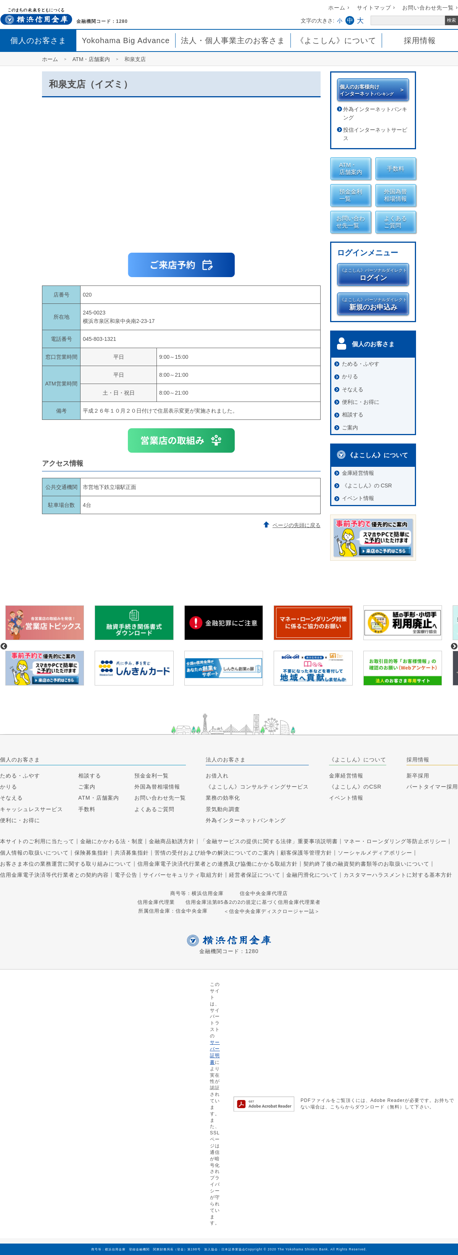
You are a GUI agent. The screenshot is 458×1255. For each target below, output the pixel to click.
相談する (89, 776)
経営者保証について (255, 875)
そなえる (11, 798)
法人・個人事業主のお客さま (233, 40)
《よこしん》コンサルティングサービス (257, 787)
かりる (8, 787)
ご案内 (86, 787)
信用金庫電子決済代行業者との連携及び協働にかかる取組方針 (217, 864)
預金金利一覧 (151, 776)
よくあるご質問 (154, 809)
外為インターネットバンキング (375, 113)
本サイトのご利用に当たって (37, 842)
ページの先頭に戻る (297, 525)
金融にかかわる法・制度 (111, 842)
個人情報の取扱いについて (34, 853)
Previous (4, 646)
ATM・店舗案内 (98, 798)
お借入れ (217, 776)
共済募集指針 (131, 853)
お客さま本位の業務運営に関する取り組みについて (66, 864)
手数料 (86, 809)
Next (454, 646)
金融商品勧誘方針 (172, 842)
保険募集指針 (91, 853)
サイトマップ (374, 8)
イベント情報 (346, 798)
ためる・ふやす (20, 776)
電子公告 (125, 875)
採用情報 (420, 40)
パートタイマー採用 (432, 787)
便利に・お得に (20, 820)
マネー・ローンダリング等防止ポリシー (395, 842)
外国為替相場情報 (157, 787)
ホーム (336, 8)
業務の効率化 (223, 798)
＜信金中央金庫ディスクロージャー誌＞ (272, 911)
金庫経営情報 (346, 776)
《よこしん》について (336, 40)
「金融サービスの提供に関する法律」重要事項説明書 (269, 842)
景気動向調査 (223, 809)
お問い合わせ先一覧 (428, 8)
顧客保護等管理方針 (306, 853)
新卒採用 (417, 776)
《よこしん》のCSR (355, 787)
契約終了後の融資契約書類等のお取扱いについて (366, 864)
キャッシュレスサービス (31, 809)
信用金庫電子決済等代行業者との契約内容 (54, 875)
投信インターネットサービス (375, 134)
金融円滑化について (312, 875)
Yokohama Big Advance (126, 40)
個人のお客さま (38, 40)
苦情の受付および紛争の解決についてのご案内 (215, 853)
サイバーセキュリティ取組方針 (183, 875)
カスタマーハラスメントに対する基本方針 (398, 875)
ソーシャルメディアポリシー (375, 853)
